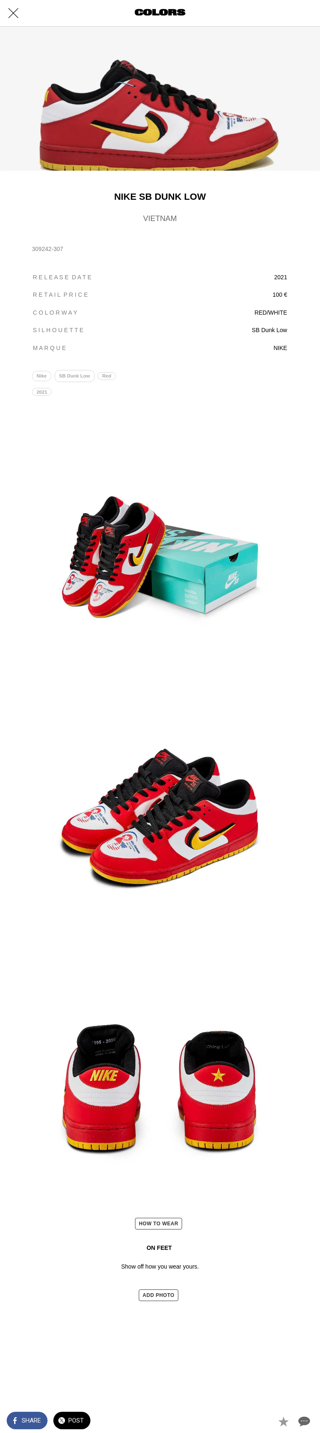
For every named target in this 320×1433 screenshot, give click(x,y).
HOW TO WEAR (158, 1224)
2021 (42, 392)
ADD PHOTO (158, 1295)
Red (106, 375)
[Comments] (303, 1421)
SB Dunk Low (74, 375)
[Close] (13, 13)
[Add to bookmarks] (283, 1421)
